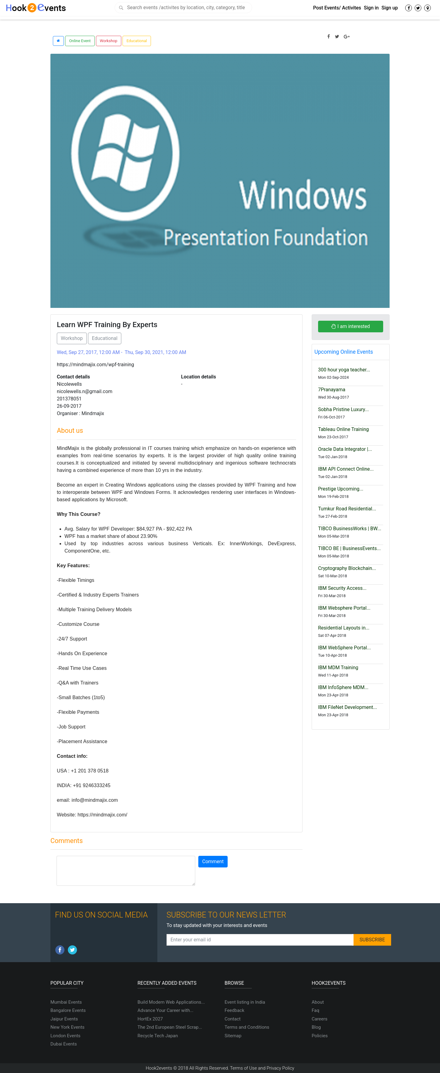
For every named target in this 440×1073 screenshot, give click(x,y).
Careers (320, 1019)
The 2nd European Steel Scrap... (170, 1027)
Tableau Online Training (343, 429)
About (318, 1002)
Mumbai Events (66, 1002)
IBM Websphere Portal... (344, 608)
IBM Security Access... (342, 588)
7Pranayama (331, 389)
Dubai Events (63, 1044)
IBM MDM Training (338, 667)
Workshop (108, 40)
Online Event (79, 40)
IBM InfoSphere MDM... (343, 687)
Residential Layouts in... (343, 628)
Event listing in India (245, 1002)
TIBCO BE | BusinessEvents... (349, 548)
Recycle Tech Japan (158, 1035)
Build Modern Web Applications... (171, 1002)
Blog (316, 1027)
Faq (315, 1010)
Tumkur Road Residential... (347, 509)
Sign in (371, 8)
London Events (65, 1035)
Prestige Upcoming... (340, 489)
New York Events (67, 1027)
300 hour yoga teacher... (344, 370)
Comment (213, 861)
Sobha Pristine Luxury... (343, 409)
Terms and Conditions (247, 1027)
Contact (232, 1019)
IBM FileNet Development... (347, 707)
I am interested (350, 326)
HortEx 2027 (150, 1019)
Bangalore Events (68, 1010)
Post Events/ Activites (337, 8)
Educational (137, 40)
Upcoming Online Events (343, 352)
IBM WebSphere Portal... (344, 648)
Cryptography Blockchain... (347, 568)
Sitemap (233, 1035)
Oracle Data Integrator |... (345, 449)
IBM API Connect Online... (346, 469)
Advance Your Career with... (165, 1010)
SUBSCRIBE (372, 940)
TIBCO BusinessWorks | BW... (349, 528)
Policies (320, 1035)
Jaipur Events (64, 1019)
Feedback (234, 1010)
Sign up (389, 8)
